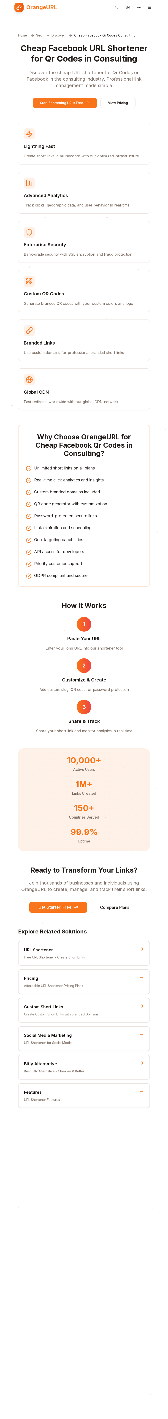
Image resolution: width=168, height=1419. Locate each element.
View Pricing (118, 103)
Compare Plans (115, 907)
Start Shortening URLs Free (64, 103)
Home (22, 35)
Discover (58, 35)
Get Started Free (58, 907)
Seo (39, 35)
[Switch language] (128, 7)
